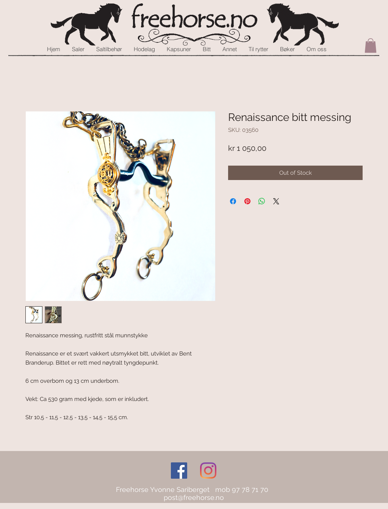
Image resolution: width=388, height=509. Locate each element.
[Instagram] (208, 470)
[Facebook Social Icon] (179, 470)
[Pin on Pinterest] (247, 201)
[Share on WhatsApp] (261, 201)
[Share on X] (276, 201)
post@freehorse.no (194, 497)
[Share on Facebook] (233, 201)
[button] (371, 45)
